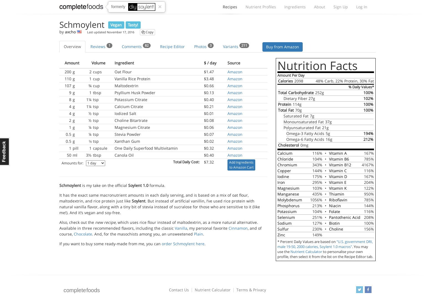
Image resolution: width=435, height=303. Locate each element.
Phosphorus (288, 205)
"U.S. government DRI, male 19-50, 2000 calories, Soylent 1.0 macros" (325, 244)
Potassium (287, 211)
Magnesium (288, 188)
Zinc (281, 234)
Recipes (230, 8)
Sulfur (283, 229)
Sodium (284, 223)
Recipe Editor (172, 46)
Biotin (334, 223)
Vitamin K (338, 188)
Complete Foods (81, 8)
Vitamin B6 (339, 159)
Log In (361, 6)
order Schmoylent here (183, 243)
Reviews (101, 46)
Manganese (288, 194)
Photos (204, 46)
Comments (136, 46)
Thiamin (336, 194)
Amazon (234, 71)
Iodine (283, 176)
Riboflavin (338, 199)
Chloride (285, 159)
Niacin (335, 205)
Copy (147, 32)
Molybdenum (289, 199)
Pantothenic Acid (344, 217)
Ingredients (295, 6)
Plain (198, 234)
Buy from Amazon (282, 46)
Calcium (284, 153)
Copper (284, 170)
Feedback (5, 151)
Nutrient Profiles (261, 6)
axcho (70, 31)
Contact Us (179, 289)
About (319, 6)
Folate (334, 211)
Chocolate (83, 234)
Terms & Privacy (251, 289)
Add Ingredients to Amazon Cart (241, 165)
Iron (281, 182)
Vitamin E (338, 182)
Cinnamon (238, 228)
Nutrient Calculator (306, 251)
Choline (336, 229)
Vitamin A (338, 153)
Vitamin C (338, 170)
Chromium (287, 164)
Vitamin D (338, 176)
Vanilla (181, 228)
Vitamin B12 (340, 164)
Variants (236, 46)
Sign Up (340, 6)
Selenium (286, 217)
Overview (72, 46)
